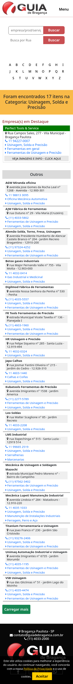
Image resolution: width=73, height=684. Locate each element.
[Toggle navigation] (64, 9)
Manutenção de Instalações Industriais (32, 516)
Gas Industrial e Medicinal (24, 277)
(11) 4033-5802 (17, 218)
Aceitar (42, 676)
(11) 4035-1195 (17, 564)
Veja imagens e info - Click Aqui (36, 158)
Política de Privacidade (38, 669)
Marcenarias (14, 459)
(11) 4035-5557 (17, 299)
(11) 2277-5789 (17, 399)
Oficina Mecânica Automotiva (26, 199)
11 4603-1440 (16, 373)
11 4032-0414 (16, 273)
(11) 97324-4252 (17, 247)
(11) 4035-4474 (17, 590)
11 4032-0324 (16, 351)
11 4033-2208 (16, 425)
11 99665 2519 (16, 447)
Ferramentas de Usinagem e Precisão (33, 152)
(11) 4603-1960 (17, 325)
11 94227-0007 (17, 141)
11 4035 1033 (16, 508)
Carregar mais (16, 609)
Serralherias (14, 455)
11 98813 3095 (16, 195)
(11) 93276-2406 (17, 538)
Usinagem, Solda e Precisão (26, 145)
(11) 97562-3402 (17, 481)
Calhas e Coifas (16, 377)
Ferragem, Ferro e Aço (21, 520)
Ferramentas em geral (22, 149)
